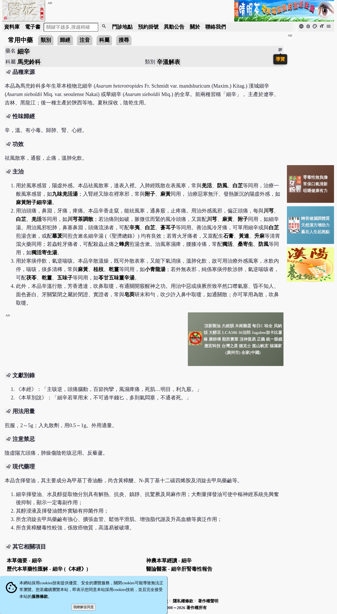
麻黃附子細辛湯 (34, 202)
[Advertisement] (94, 342)
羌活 (207, 185)
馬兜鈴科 (29, 62)
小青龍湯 (155, 269)
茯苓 (31, 278)
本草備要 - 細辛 (24, 560)
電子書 (32, 27)
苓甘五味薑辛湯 (116, 278)
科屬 (104, 40)
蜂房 (124, 244)
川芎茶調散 (80, 219)
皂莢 (129, 294)
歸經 (65, 40)
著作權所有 (196, 607)
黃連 (244, 236)
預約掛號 (148, 27)
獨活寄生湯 (44, 252)
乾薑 (114, 269)
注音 (85, 40)
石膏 (228, 236)
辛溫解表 (168, 62)
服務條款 (40, 596)
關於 (195, 27)
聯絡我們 (215, 27)
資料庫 (12, 27)
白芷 (238, 185)
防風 (222, 185)
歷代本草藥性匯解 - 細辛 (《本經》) (47, 569)
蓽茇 (57, 236)
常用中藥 (20, 40)
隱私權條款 (183, 601)
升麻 (259, 236)
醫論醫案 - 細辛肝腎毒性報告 (179, 569)
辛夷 (134, 227)
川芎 (268, 211)
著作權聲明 (208, 601)
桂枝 (98, 269)
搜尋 (124, 40)
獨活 (227, 244)
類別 (46, 40)
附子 (150, 194)
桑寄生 (245, 244)
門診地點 (122, 27)
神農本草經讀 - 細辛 (169, 560)
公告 (174, 27)
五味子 (65, 278)
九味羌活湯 (65, 194)
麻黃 (165, 194)
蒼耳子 (168, 227)
